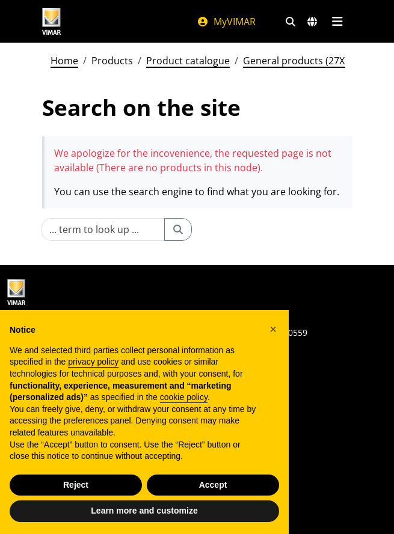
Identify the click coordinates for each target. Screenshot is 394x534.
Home (64, 60)
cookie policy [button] (184, 397)
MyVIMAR (226, 21)
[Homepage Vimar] (51, 21)
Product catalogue (188, 60)
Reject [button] (75, 485)
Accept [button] (213, 485)
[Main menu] (337, 21)
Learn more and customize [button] (144, 510)
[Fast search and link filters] (291, 21)
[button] (273, 329)
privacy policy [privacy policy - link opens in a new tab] (93, 361)
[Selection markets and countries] (312, 21)
